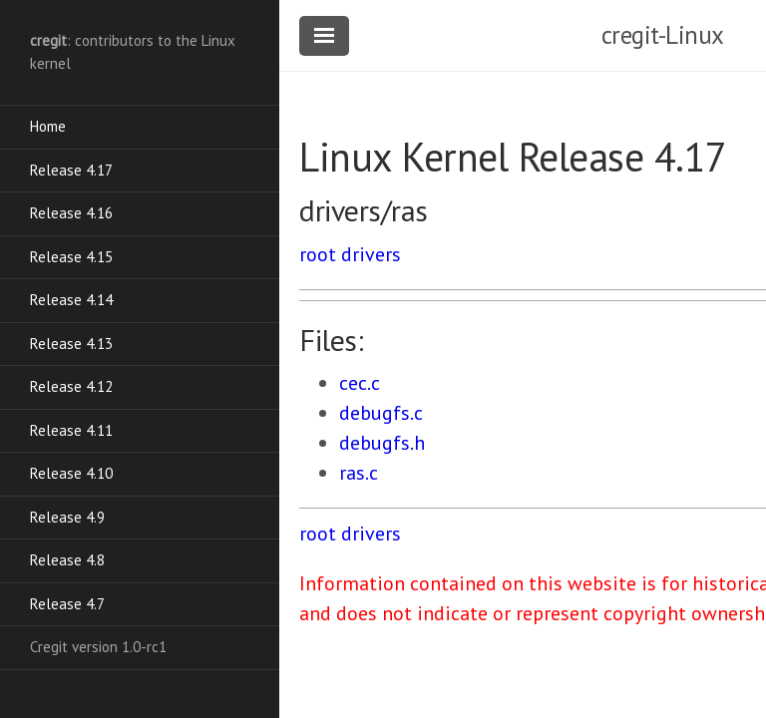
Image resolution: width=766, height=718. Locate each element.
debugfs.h (382, 443)
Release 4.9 (67, 517)
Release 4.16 (71, 212)
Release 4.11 (71, 430)
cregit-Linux (662, 35)
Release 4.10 (71, 473)
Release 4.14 (71, 299)
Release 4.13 (71, 343)
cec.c (359, 383)
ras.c (358, 473)
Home (48, 126)
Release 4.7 (67, 603)
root (317, 254)
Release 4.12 (71, 386)
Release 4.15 (71, 256)
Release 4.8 (67, 559)
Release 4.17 (71, 170)
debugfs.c (381, 413)
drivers (371, 254)
